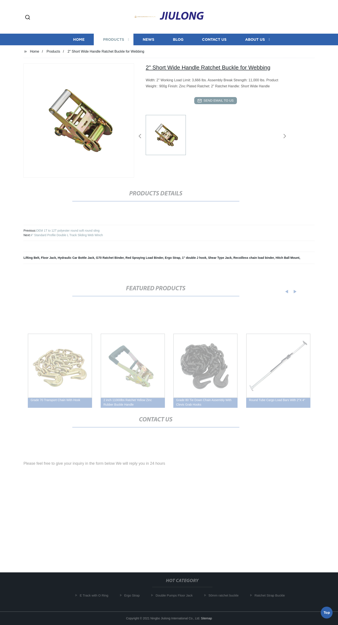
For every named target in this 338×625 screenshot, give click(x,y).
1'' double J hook (194, 257)
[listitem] (169, 134)
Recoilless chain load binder (253, 257)
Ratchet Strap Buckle (272, 595)
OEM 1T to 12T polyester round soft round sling (67, 230)
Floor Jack (48, 257)
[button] (27, 17)
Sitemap (206, 618)
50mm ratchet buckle (226, 595)
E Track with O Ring (96, 595)
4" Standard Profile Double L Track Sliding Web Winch (67, 235)
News (148, 40)
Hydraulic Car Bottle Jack (76, 257)
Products (113, 40)
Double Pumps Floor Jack (176, 595)
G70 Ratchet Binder (110, 257)
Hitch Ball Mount (287, 257)
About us (255, 40)
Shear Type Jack (220, 257)
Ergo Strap (172, 257)
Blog (178, 40)
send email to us (215, 101)
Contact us (214, 40)
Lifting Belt (31, 257)
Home (78, 40)
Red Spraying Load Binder (144, 257)
